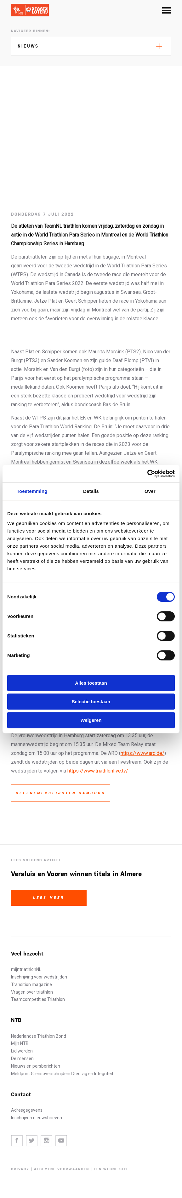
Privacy (20, 1169)
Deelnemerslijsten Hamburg (60, 793)
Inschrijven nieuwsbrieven (36, 1117)
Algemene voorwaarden (61, 1169)
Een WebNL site (111, 1169)
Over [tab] (150, 491)
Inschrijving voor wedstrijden (39, 976)
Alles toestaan (91, 683)
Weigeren (90, 720)
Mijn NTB (20, 1043)
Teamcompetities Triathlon (38, 999)
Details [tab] (91, 491)
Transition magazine (31, 984)
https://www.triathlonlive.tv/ (97, 771)
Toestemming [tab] (32, 491)
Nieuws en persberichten (35, 1066)
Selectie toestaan (91, 701)
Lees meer (49, 898)
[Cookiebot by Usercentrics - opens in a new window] (147, 474)
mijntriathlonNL (26, 969)
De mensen (22, 1058)
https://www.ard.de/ (142, 753)
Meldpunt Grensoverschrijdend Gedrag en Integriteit (62, 1073)
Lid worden (22, 1050)
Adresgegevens (27, 1110)
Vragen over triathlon (32, 992)
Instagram (46, 1141)
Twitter (31, 1141)
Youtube (61, 1141)
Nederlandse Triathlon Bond (38, 1036)
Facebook (17, 1141)
